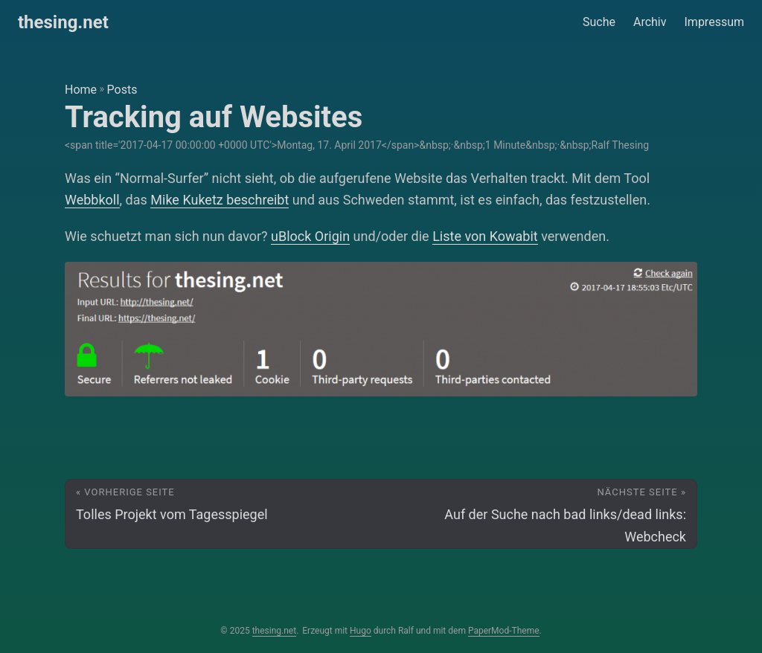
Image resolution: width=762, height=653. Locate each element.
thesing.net (63, 22)
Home (81, 90)
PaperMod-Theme (504, 630)
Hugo (360, 630)
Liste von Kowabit (485, 236)
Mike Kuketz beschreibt (219, 200)
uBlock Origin (310, 236)
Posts (122, 90)
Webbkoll (92, 200)
